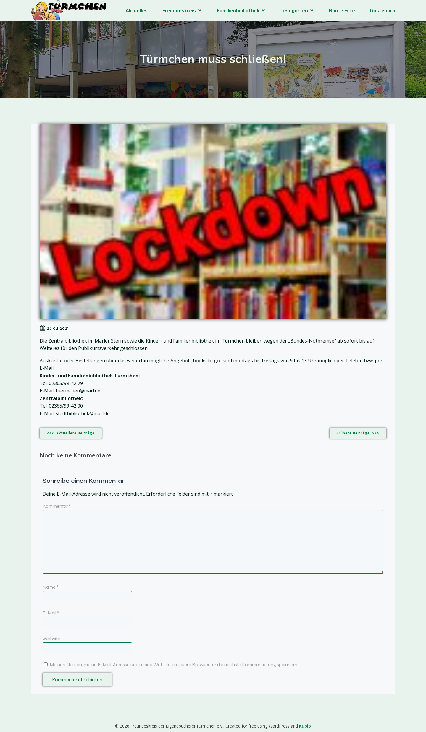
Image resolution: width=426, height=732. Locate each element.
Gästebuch (382, 10)
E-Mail (51, 613)
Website (51, 639)
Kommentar (57, 506)
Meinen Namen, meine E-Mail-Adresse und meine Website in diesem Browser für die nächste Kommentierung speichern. (174, 664)
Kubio (305, 726)
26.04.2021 (54, 328)
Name (51, 587)
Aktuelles (136, 10)
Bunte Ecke (342, 10)
